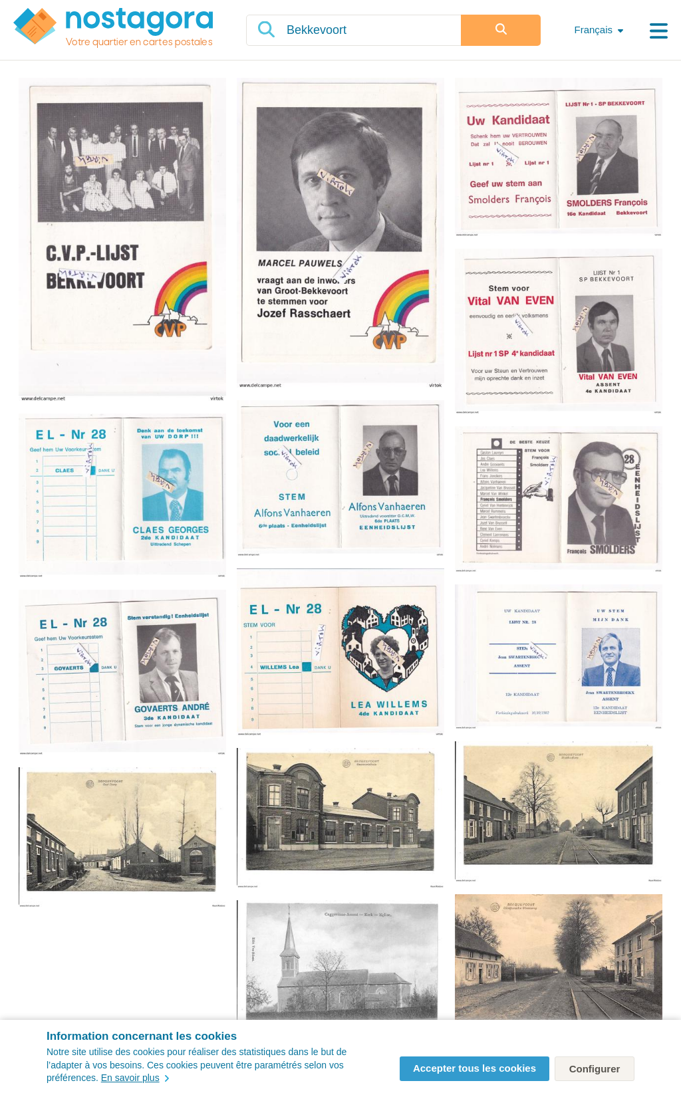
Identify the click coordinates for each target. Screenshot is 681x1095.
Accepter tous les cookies (474, 1068)
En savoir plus (135, 1077)
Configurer (594, 1068)
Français (593, 29)
